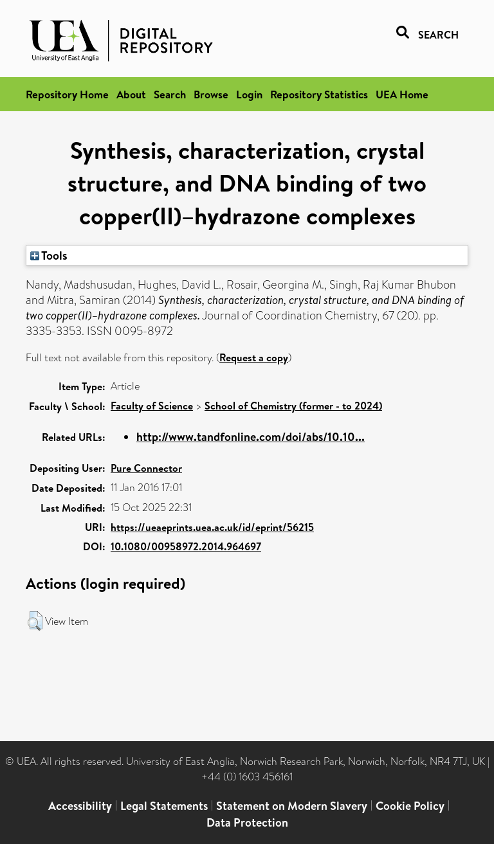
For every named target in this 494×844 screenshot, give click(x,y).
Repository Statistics (319, 94)
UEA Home (402, 94)
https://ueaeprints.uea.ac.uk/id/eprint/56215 (212, 527)
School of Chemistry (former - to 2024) (293, 406)
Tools (49, 255)
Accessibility (80, 806)
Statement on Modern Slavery (291, 806)
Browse (211, 94)
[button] (35, 621)
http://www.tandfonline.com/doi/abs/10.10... (250, 437)
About (131, 94)
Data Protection (247, 822)
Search (170, 94)
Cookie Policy (410, 806)
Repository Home (67, 94)
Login (249, 94)
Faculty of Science (152, 406)
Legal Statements (164, 806)
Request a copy (253, 357)
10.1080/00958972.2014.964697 (186, 546)
